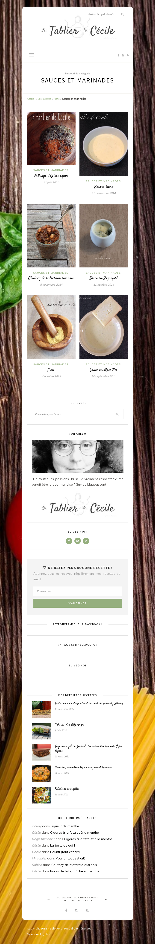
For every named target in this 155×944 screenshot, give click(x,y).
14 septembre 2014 (103, 376)
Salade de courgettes (67, 789)
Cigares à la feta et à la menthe (74, 832)
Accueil (31, 98)
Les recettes (44, 98)
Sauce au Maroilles (103, 370)
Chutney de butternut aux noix (51, 278)
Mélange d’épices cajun (51, 176)
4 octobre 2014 (51, 376)
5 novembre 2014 (51, 284)
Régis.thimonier (43, 839)
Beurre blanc (103, 187)
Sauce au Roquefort (104, 278)
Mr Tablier (39, 858)
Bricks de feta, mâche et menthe (74, 871)
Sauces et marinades (50, 170)
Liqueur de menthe (65, 826)
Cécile (36, 832)
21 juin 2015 (51, 182)
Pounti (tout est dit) (65, 852)
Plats (57, 98)
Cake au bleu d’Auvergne (70, 725)
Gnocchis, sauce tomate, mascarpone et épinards (83, 767)
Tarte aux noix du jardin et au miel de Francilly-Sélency (89, 703)
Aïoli (51, 370)
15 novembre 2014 (104, 193)
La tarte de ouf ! (62, 845)
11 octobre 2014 (103, 284)
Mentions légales (38, 934)
